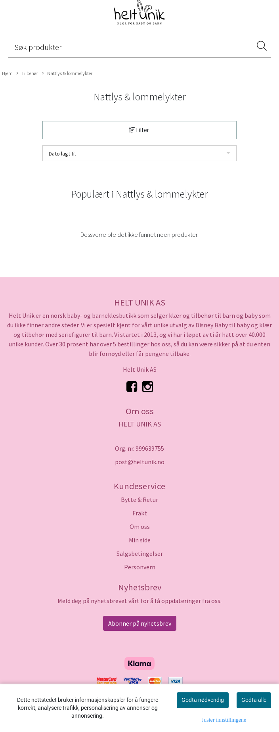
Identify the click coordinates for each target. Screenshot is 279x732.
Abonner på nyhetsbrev (139, 623)
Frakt (139, 513)
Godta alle (253, 700)
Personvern (139, 567)
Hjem (7, 73)
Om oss (140, 526)
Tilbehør (27, 73)
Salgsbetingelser (140, 553)
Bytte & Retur (139, 499)
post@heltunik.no (139, 462)
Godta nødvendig (203, 700)
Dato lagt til (62, 153)
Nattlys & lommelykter (67, 73)
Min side (140, 540)
